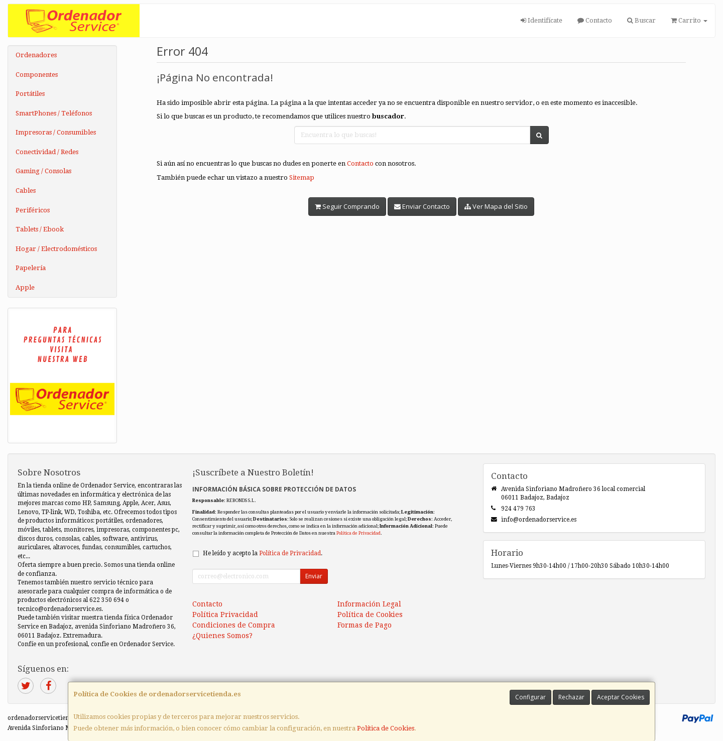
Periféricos (33, 210)
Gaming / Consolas (43, 171)
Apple (25, 287)
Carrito (689, 20)
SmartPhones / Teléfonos (54, 113)
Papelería (31, 268)
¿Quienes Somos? (222, 636)
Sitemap (301, 177)
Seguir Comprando (347, 206)
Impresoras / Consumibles (56, 132)
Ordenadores (36, 55)
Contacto (594, 20)
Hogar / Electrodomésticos (56, 249)
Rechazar (571, 697)
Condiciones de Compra (233, 625)
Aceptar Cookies (620, 697)
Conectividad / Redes (47, 152)
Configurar (530, 697)
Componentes (37, 74)
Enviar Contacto (422, 206)
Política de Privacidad (358, 533)
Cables (26, 190)
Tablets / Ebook (40, 229)
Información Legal (369, 604)
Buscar (641, 20)
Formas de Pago (364, 625)
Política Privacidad (225, 614)
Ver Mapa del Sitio (496, 206)
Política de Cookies (385, 728)
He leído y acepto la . (262, 553)
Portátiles (30, 93)
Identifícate (541, 20)
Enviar (313, 576)
